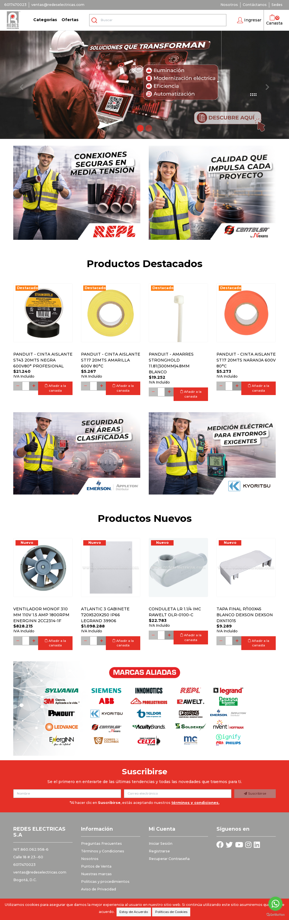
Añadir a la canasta (55, 388)
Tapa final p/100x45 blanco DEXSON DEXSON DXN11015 (244, 614)
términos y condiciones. (195, 803)
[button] (249, 20)
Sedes (277, 5)
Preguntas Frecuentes (101, 843)
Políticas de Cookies (171, 912)
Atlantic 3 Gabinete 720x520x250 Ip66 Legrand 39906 (105, 614)
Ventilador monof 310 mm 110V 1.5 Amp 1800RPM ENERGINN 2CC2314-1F (41, 614)
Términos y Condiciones (102, 851)
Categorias (45, 19)
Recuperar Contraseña (169, 859)
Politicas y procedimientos (105, 881)
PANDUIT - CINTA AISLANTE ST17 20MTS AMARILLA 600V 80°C (110, 360)
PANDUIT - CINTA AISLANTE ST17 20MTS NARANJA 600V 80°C (246, 360)
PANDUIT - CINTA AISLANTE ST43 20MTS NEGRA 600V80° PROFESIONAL (43, 360)
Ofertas (70, 19)
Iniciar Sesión (160, 843)
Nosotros (229, 5)
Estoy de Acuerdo (133, 912)
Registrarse (159, 851)
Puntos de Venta (96, 866)
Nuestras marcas (96, 874)
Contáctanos (255, 5)
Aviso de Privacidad (98, 889)
